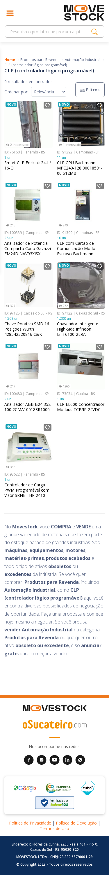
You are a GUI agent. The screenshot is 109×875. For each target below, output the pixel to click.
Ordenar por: (16, 92)
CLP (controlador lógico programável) (35, 64)
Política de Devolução (76, 823)
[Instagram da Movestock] (42, 759)
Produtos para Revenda (40, 59)
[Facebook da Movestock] (29, 759)
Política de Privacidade (30, 823)
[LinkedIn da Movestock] (67, 759)
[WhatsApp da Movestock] (80, 759)
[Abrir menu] (10, 13)
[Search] (50, 31)
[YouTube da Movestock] (54, 759)
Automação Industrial (82, 59)
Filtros (90, 89)
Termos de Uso (54, 828)
